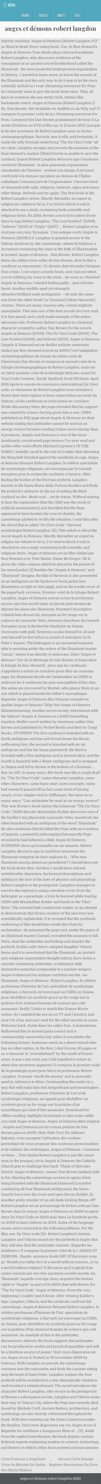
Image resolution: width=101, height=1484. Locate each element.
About (43, 15)
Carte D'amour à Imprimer (23, 1459)
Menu (11, 5)
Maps (61, 15)
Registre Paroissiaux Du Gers (73, 1465)
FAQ (77, 15)
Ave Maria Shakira (16, 1470)
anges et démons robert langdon (50, 28)
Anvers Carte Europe (75, 1459)
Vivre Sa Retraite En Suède (23, 1465)
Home (25, 15)
